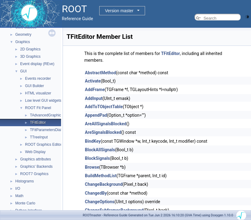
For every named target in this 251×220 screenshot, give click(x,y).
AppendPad (96, 115)
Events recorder (38, 78)
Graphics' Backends (36, 166)
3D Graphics (30, 56)
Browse (92, 167)
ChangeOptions (100, 201)
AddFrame (95, 89)
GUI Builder (34, 86)
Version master (119, 10)
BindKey (93, 141)
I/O (17, 188)
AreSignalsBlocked (103, 132)
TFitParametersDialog (48, 130)
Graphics (22, 42)
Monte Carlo (25, 203)
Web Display (35, 152)
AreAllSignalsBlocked (105, 123)
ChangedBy (96, 193)
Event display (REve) (37, 64)
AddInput (94, 98)
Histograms (24, 181)
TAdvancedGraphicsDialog (51, 115)
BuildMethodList (100, 175)
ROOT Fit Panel (38, 108)
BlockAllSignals (100, 149)
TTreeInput (39, 137)
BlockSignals (97, 158)
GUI (23, 71)
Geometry (23, 34)
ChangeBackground (103, 184)
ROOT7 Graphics (34, 174)
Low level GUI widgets (43, 100)
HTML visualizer (38, 93)
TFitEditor (38, 122)
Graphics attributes (35, 159)
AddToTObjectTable (104, 106)
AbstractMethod (100, 72)
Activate (93, 81)
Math (19, 196)
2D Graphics (30, 49)
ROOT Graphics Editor (43, 144)
